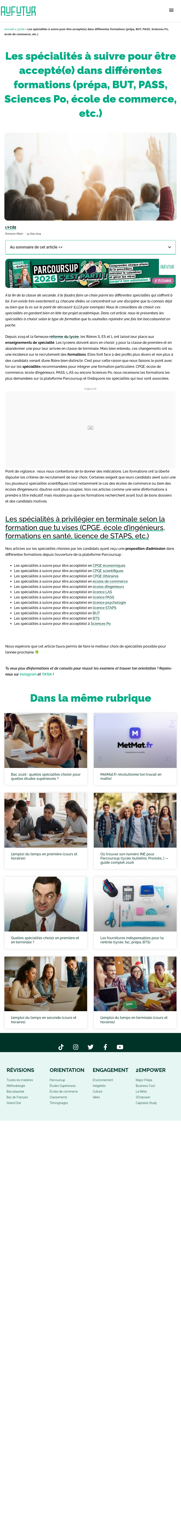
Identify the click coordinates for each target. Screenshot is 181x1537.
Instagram (28, 674)
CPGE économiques (109, 565)
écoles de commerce (110, 581)
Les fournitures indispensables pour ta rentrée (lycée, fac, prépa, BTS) (132, 940)
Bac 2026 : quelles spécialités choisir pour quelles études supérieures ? (46, 776)
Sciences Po (101, 624)
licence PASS (103, 597)
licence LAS (102, 592)
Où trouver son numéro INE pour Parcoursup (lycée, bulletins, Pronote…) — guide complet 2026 (134, 858)
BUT (96, 613)
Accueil (9, 29)
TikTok (47, 674)
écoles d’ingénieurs (108, 587)
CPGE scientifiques (108, 571)
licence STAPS (104, 608)
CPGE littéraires (106, 576)
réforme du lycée (64, 337)
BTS (96, 618)
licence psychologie (109, 602)
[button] (171, 10)
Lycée (21, 29)
